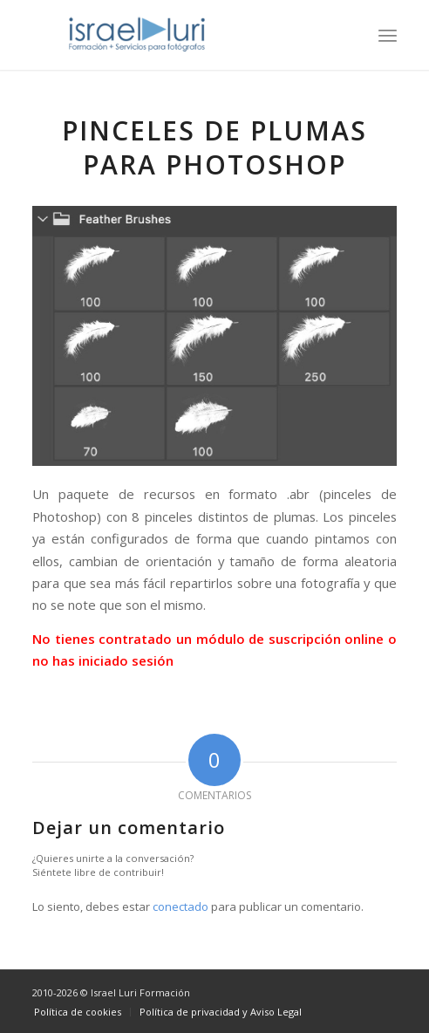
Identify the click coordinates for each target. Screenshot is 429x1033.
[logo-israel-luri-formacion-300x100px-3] (178, 35)
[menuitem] (387, 35)
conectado (180, 906)
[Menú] (387, 35)
